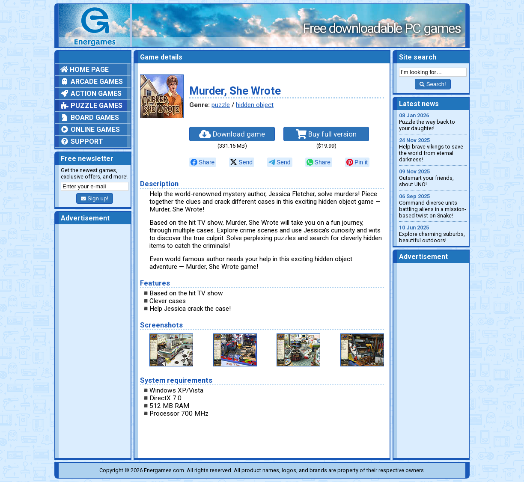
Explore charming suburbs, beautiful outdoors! (433, 234)
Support (81, 141)
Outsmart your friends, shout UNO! (433, 177)
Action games (91, 93)
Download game (232, 134)
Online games (90, 129)
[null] (202, 162)
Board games (89, 117)
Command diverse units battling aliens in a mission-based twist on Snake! (433, 206)
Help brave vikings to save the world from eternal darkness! (433, 150)
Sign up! (94, 198)
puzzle (220, 105)
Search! (433, 84)
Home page (84, 69)
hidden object (255, 105)
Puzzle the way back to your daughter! (433, 121)
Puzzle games (91, 105)
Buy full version (326, 134)
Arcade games (91, 81)
